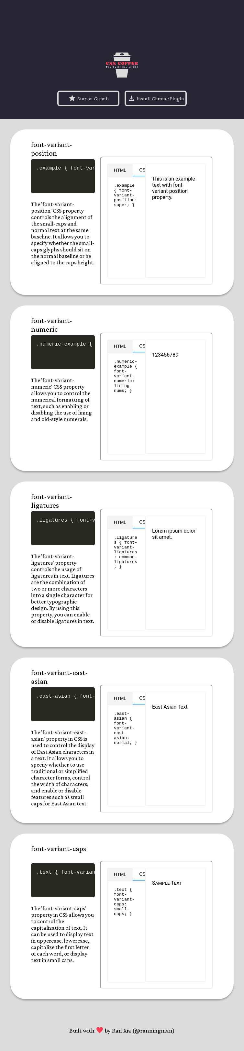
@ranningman (153, 1030)
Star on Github (88, 98)
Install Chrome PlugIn (156, 98)
